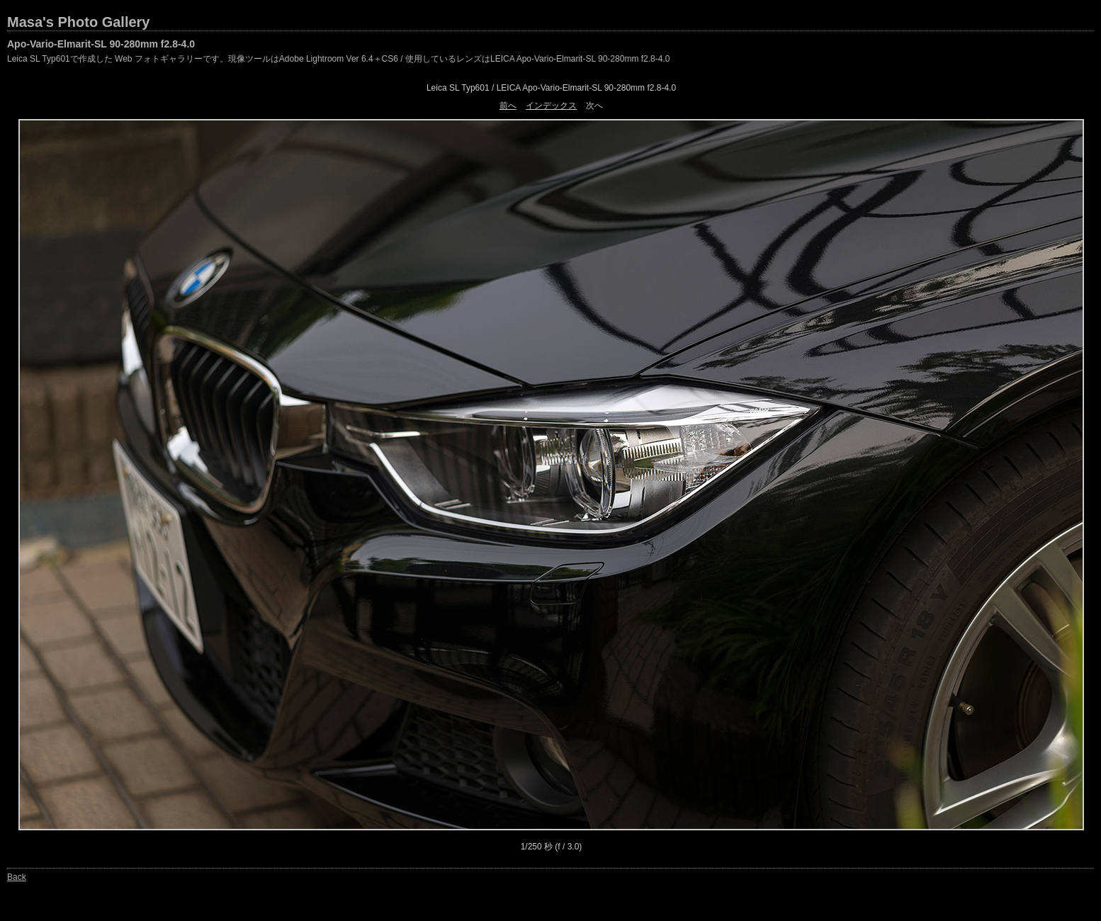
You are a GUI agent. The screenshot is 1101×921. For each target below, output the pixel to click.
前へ (507, 106)
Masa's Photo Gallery (78, 22)
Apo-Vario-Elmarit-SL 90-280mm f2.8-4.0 (101, 44)
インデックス (551, 106)
